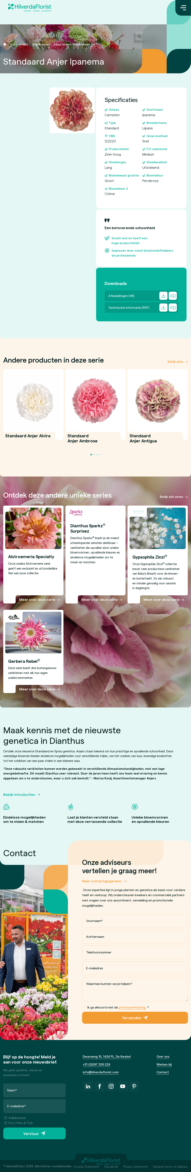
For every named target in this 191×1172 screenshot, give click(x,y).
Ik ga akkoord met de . (116, 1007)
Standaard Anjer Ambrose (83, 440)
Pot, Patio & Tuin (18, 1123)
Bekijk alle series (171, 496)
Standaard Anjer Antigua (143, 440)
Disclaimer (111, 1166)
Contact (163, 1072)
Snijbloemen (41, 44)
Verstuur (31, 1133)
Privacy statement (135, 1166)
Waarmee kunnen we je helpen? (109, 984)
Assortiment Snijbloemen (71, 44)
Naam (12, 1090)
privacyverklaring (131, 1007)
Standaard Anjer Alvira (27, 438)
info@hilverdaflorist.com (101, 1072)
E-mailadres (94, 968)
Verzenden (131, 1017)
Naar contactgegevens (101, 881)
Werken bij (164, 1064)
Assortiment (19, 44)
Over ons (163, 1056)
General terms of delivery (170, 1166)
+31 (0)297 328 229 (96, 1064)
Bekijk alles (175, 361)
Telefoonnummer (98, 952)
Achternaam (95, 936)
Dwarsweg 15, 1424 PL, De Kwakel (107, 1056)
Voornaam (94, 921)
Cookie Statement (86, 1166)
